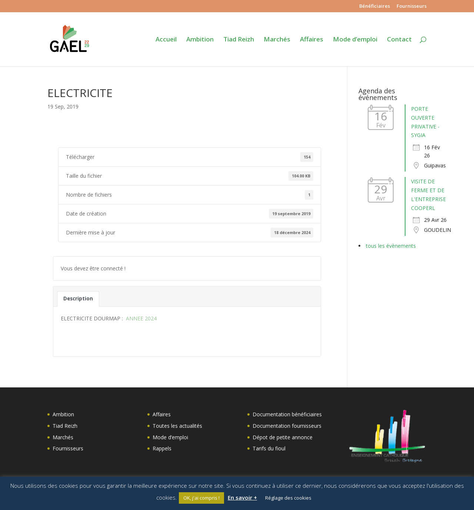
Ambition (200, 40)
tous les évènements (391, 245)
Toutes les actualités (177, 425)
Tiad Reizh (238, 40)
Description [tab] (78, 298)
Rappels (162, 448)
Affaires (311, 40)
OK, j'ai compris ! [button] (201, 497)
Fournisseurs (412, 6)
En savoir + (242, 497)
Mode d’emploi (355, 40)
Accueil (166, 40)
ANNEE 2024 (140, 318)
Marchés (277, 40)
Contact (399, 40)
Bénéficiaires (374, 6)
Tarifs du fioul (269, 448)
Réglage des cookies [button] (288, 497)
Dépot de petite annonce (283, 437)
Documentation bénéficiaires (287, 414)
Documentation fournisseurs (287, 425)
